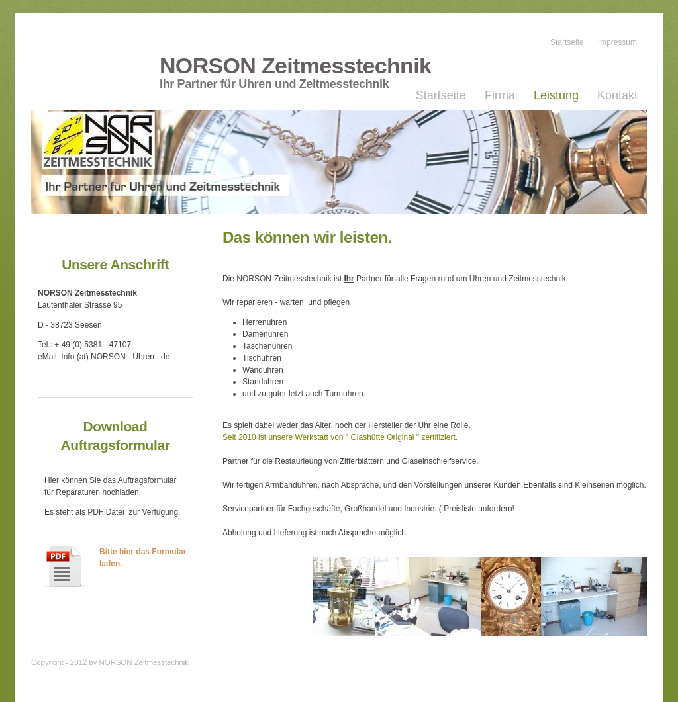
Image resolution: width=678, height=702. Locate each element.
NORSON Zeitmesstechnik (295, 66)
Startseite (567, 42)
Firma (500, 95)
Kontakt (617, 95)
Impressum (617, 42)
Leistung (556, 95)
